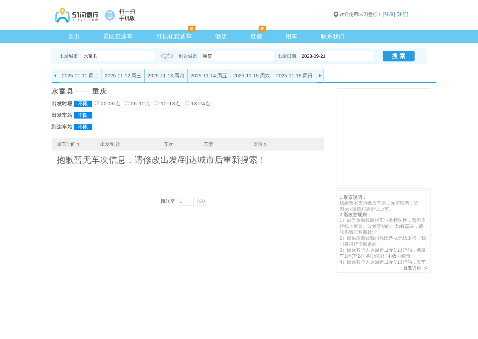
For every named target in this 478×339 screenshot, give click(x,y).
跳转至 (168, 201)
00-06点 (110, 103)
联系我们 (333, 36)
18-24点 (200, 103)
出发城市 (68, 56)
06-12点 (140, 103)
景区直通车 (118, 36)
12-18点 (171, 103)
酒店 (221, 36)
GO (202, 201)
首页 (74, 36)
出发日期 (287, 56)
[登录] (389, 14)
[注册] (402, 14)
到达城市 (188, 56)
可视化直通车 (174, 36)
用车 (291, 36)
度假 (256, 36)
